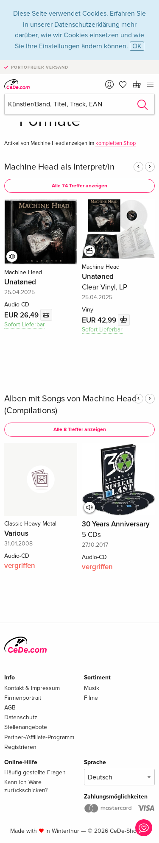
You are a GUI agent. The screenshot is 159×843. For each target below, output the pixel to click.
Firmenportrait (22, 697)
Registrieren (20, 747)
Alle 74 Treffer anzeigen (79, 186)
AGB (10, 707)
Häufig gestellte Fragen (35, 772)
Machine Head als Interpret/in (59, 167)
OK (137, 46)
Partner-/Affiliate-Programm (39, 737)
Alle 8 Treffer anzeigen (79, 429)
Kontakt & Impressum (32, 688)
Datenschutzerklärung (87, 24)
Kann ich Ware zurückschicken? (25, 786)
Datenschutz (20, 717)
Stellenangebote (25, 727)
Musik (91, 688)
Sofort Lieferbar (24, 324)
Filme (91, 697)
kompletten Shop (115, 143)
